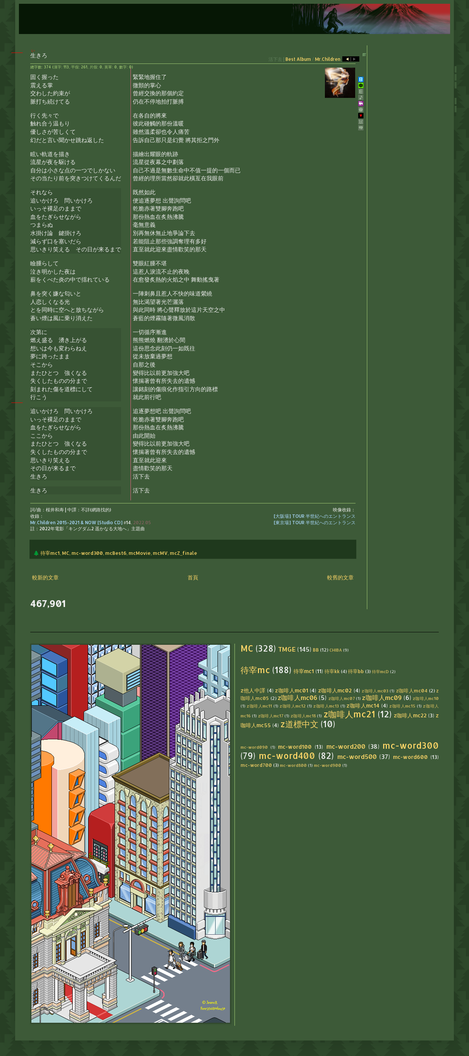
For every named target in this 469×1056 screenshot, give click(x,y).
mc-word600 (410, 757)
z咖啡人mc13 (326, 706)
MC (65, 553)
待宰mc (255, 669)
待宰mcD (380, 671)
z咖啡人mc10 (426, 698)
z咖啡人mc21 (349, 714)
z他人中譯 (253, 690)
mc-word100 (295, 746)
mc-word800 (293, 765)
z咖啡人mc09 (382, 697)
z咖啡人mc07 (341, 698)
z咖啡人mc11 (259, 706)
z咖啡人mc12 (293, 706)
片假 (93, 67)
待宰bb (356, 671)
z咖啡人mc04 (412, 690)
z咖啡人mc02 (335, 690)
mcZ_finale (183, 553)
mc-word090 (254, 747)
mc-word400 (287, 755)
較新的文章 (45, 577)
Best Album (298, 59)
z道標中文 (299, 723)
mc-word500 (357, 756)
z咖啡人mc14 (362, 705)
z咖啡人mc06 (297, 697)
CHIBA (335, 650)
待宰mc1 (50, 553)
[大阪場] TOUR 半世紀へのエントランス (315, 516)
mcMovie (140, 553)
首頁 (193, 577)
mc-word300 (87, 553)
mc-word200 (345, 746)
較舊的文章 (340, 577)
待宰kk (332, 671)
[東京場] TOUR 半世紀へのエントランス (315, 522)
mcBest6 (115, 553)
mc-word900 (327, 765)
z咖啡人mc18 (303, 715)
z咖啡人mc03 (375, 691)
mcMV (160, 553)
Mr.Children (327, 59)
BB (316, 650)
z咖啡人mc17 (270, 715)
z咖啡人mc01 (291, 690)
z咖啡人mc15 (402, 706)
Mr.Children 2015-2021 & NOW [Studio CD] (76, 522)
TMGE (287, 649)
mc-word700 (256, 765)
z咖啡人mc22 (410, 715)
